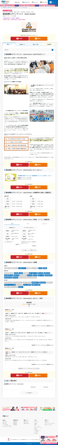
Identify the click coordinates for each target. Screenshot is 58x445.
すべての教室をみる (29, 392)
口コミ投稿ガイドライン (37, 430)
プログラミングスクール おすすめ (49, 423)
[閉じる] (57, 436)
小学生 (12, 223)
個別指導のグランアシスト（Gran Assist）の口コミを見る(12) (29, 368)
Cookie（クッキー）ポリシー (38, 427)
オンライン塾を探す (5, 424)
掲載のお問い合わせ (26, 423)
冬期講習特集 (15, 424)
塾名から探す (10, 7)
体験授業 (19, 38)
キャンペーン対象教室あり (8, 10)
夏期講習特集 (15, 423)
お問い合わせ (36, 433)
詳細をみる (17, 244)
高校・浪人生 (45, 223)
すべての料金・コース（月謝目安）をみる (29, 250)
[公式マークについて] (4, 16)
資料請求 (38, 38)
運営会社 (35, 424)
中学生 (28, 223)
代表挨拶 (35, 423)
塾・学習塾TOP (4, 7)
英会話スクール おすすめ (48, 424)
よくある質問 (36, 431)
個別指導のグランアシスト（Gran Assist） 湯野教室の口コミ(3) (42, 325)
